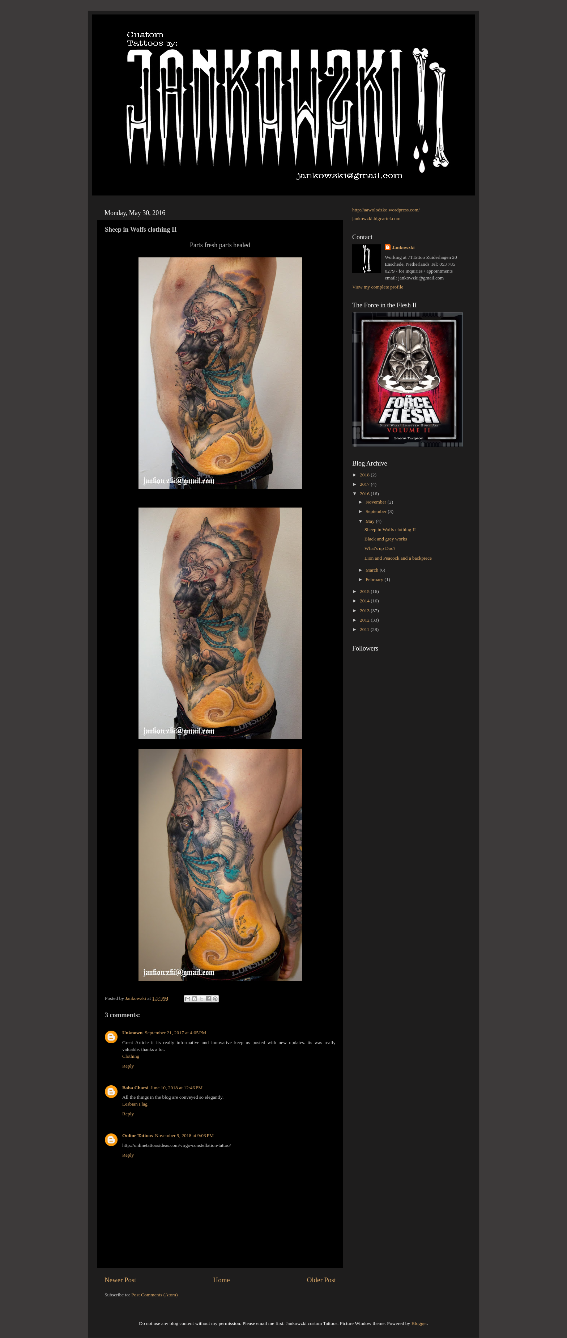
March (373, 570)
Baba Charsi (135, 1087)
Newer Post (120, 1280)
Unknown (132, 1032)
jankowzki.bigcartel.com (376, 218)
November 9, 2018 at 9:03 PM (184, 1135)
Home (221, 1280)
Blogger (419, 1323)
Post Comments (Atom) (154, 1294)
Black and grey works (385, 539)
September (377, 511)
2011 (365, 629)
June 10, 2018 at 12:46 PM (176, 1087)
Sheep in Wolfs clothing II (390, 529)
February (375, 579)
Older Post (321, 1280)
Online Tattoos (137, 1135)
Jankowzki (403, 247)
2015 (365, 591)
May (371, 521)
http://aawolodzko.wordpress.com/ (386, 210)
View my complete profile (377, 287)
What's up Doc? (380, 548)
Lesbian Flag (135, 1104)
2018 (365, 474)
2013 (365, 610)
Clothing (130, 1056)
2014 (365, 600)
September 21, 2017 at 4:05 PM (175, 1032)
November (376, 502)
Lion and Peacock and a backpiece (398, 558)
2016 (365, 493)
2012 (365, 620)
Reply (128, 1066)
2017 (365, 484)
